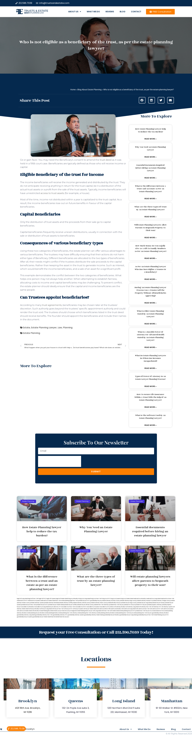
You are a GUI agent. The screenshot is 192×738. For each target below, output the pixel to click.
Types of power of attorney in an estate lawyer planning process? (150, 378)
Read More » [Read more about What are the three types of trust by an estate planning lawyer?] (150, 216)
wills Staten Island (114, 611)
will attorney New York (145, 607)
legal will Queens (51, 598)
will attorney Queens (167, 607)
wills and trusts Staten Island (24, 611)
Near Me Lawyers (64, 617)
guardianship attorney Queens (76, 615)
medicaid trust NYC (22, 600)
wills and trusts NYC (155, 609)
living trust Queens (115, 598)
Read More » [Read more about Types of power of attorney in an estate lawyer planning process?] (150, 386)
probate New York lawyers (142, 611)
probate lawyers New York (28, 604)
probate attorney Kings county (128, 600)
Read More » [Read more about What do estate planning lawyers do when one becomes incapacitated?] (150, 368)
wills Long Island (97, 611)
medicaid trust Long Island (153, 598)
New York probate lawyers (80, 600)
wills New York (106, 611)
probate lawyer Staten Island (56, 604)
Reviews (110, 11)
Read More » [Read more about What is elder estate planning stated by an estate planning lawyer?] (150, 324)
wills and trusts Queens (167, 609)
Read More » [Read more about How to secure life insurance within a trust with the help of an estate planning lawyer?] (150, 407)
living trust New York (96, 598)
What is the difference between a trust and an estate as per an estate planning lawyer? (150, 189)
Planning (67, 327)
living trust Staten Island (127, 598)
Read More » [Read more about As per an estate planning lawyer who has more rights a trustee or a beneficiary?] (150, 279)
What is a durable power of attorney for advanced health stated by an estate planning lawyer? (150, 336)
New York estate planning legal (64, 600)
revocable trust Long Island (41, 607)
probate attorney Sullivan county (81, 603)
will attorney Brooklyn (120, 607)
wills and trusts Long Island (129, 609)
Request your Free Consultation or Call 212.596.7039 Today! (96, 632)
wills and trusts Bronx (102, 609)
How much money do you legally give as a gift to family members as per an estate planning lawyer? (150, 248)
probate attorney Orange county (161, 600)
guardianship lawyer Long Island (128, 615)
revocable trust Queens (92, 607)
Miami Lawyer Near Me (60, 611)
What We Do (93, 11)
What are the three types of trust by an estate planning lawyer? (150, 208)
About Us (74, 11)
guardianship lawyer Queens (24, 617)
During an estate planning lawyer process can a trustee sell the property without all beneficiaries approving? (150, 291)
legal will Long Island (22, 598)
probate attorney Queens (37, 603)
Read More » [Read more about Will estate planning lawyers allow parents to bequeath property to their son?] (150, 237)
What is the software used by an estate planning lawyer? (150, 417)
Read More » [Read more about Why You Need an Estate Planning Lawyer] (150, 157)
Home (73, 89)
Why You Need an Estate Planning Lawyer (150, 148)
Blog (122, 11)
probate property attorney (154, 604)
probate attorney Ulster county (98, 603)
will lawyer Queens (78, 609)
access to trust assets (52, 193)
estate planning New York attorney (67, 613)
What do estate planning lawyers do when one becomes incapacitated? (150, 358)
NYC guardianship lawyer (94, 600)
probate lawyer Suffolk (70, 604)
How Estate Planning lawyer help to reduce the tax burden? (150, 130)
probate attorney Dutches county (110, 600)
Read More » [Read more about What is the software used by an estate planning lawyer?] (150, 425)
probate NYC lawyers (141, 604)
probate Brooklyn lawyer (114, 603)
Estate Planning (31, 333)
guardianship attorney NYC (60, 615)
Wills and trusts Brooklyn (114, 609)
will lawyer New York (58, 609)
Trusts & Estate (36, 10)
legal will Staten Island (62, 598)
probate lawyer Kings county (129, 603)
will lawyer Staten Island (89, 609)
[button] (142, 100)
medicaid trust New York (167, 598)
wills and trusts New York (143, 609)
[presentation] (59, 461)
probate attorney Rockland (51, 603)
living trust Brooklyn (73, 598)
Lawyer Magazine (72, 611)
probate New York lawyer (116, 604)
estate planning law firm (34, 13)
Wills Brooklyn (27, 728)
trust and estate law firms (157, 611)
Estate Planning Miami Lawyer (85, 611)
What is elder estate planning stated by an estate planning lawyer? (150, 314)
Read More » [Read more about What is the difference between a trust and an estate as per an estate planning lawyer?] (150, 198)
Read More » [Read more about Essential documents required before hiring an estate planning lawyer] (150, 178)
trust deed (105, 160)
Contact (136, 11)
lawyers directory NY (55, 607)
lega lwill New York (33, 598)
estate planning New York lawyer (124, 613)
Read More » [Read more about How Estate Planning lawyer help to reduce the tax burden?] (150, 139)
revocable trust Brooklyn (27, 607)
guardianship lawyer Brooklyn (111, 615)
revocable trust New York (68, 607)
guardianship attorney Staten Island (93, 615)
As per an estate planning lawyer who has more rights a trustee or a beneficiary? (150, 269)
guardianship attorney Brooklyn (160, 613)
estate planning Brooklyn (51, 613)
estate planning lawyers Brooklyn (36, 613)
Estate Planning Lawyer (44, 327)
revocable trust (103, 607)
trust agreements (52, 305)
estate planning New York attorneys (87, 613)
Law (60, 327)
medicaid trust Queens (34, 600)
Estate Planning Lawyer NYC (161, 615)
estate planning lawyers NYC (127, 611)
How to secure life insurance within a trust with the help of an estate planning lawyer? (150, 397)
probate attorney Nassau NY (144, 600)
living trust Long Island (84, 598)
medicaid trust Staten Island (47, 600)
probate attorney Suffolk (65, 603)
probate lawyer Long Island (144, 603)
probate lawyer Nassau (158, 603)
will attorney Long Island (132, 607)
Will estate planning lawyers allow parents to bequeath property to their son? (150, 227)
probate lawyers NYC (42, 604)
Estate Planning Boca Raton (47, 611)
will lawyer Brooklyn (34, 609)
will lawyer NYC (68, 609)
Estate (26, 327)
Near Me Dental (55, 617)
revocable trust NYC (80, 607)
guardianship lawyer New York (145, 615)
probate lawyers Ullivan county (85, 604)
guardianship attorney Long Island (26, 615)
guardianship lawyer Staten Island (42, 617)
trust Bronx (111, 607)
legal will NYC (42, 598)
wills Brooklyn (35, 611)
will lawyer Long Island (46, 609)
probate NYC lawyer (129, 604)
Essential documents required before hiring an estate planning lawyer (150, 168)
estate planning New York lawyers (142, 613)
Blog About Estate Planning (89, 89)
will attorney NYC (156, 607)
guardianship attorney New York (43, 615)
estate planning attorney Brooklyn (106, 613)
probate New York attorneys (101, 604)
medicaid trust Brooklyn (139, 598)
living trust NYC (106, 598)
